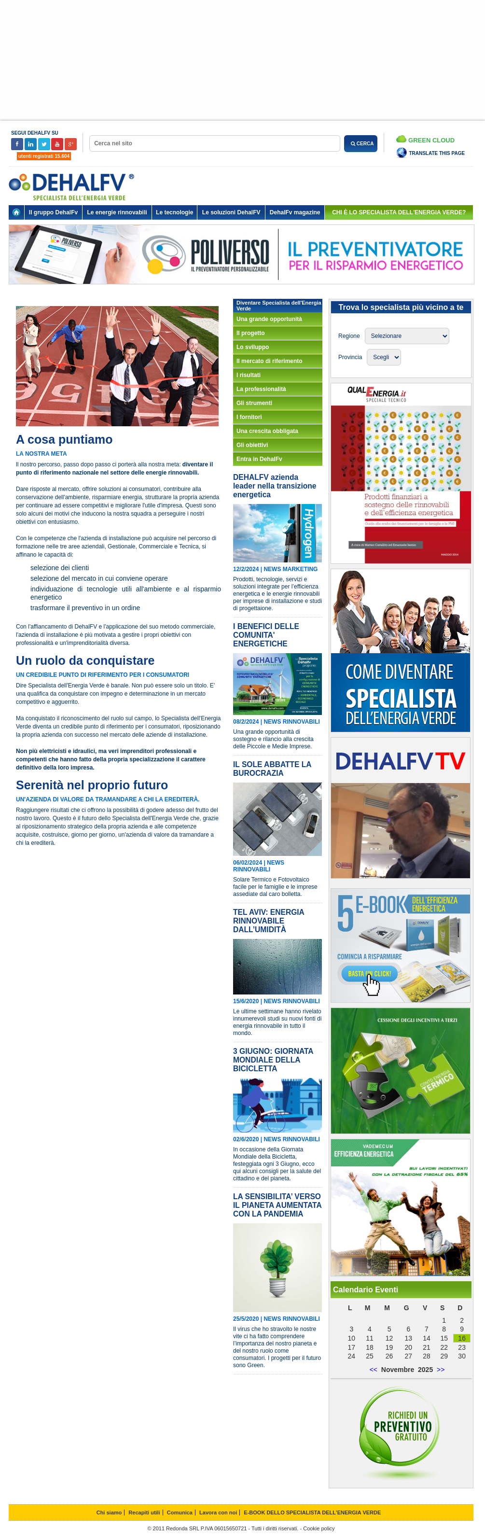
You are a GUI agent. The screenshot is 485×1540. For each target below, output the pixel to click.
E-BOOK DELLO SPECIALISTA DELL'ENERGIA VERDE (312, 1512)
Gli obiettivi (252, 445)
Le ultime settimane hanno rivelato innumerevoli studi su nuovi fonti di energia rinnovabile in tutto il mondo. (277, 1022)
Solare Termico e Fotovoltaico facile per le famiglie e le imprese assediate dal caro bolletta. (275, 886)
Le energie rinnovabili (117, 212)
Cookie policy (318, 1528)
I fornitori (249, 417)
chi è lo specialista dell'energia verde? (399, 212)
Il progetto (250, 333)
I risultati (248, 375)
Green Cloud (425, 139)
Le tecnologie (174, 212)
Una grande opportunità (269, 319)
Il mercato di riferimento (269, 361)
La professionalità (261, 389)
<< (373, 1369)
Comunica (180, 1512)
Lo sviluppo (252, 347)
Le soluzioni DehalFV (231, 212)
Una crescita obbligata (267, 431)
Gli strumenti (254, 403)
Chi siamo (109, 1512)
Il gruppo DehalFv (53, 212)
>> (440, 1369)
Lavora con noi (218, 1512)
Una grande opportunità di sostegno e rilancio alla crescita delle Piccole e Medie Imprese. (273, 739)
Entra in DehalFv (259, 459)
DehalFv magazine (295, 212)
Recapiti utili (144, 1512)
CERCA (361, 143)
